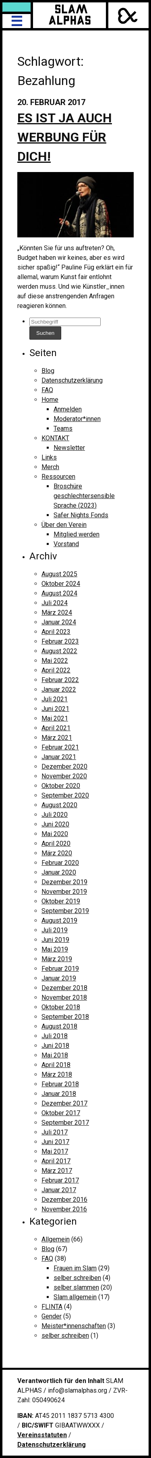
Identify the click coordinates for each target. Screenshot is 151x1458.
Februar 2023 (60, 641)
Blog (47, 371)
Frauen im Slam (75, 1268)
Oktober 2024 (60, 583)
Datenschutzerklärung (72, 380)
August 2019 (59, 920)
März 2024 (56, 612)
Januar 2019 (58, 978)
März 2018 (56, 1074)
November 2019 (64, 891)
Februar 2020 (60, 863)
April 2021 (55, 728)
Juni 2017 (55, 1142)
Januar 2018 (58, 1094)
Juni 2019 (55, 940)
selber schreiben (77, 1278)
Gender (51, 1316)
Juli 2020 (54, 814)
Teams (63, 428)
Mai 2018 (54, 1055)
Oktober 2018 (60, 1007)
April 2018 (55, 1065)
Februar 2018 (60, 1084)
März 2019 (56, 959)
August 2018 (59, 1026)
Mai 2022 (54, 660)
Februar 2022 (60, 680)
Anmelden (68, 409)
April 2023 (55, 632)
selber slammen (76, 1287)
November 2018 (64, 997)
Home (49, 399)
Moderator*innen (77, 419)
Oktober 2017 (60, 1113)
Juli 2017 (54, 1132)
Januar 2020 (58, 872)
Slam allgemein (75, 1297)
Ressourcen (58, 476)
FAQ (47, 390)
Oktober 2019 (60, 901)
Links (49, 457)
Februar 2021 (60, 747)
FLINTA (51, 1306)
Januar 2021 (58, 757)
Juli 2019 (54, 930)
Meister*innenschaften (73, 1326)
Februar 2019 (60, 968)
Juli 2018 (54, 1036)
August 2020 (59, 805)
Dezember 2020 (64, 766)
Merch (50, 467)
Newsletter (69, 448)
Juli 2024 (54, 603)
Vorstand (66, 544)
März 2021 (56, 737)
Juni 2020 (55, 824)
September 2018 (65, 1017)
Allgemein (55, 1239)
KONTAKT (55, 438)
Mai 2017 (54, 1151)
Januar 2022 (58, 689)
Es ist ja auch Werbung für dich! (64, 137)
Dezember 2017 (64, 1103)
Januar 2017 (58, 1190)
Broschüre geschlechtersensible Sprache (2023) (84, 495)
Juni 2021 (55, 709)
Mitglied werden (76, 534)
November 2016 (64, 1209)
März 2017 (56, 1170)
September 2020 (65, 795)
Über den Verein (64, 525)
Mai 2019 (54, 949)
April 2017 (55, 1161)
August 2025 (59, 574)
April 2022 (55, 670)
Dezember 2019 (64, 882)
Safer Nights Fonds (81, 515)
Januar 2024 (58, 622)
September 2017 (65, 1122)
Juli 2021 (54, 699)
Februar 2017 (60, 1180)
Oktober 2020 (60, 786)
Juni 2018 (55, 1045)
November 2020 (64, 776)
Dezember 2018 (64, 988)
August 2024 (59, 593)
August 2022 (59, 651)
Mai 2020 (54, 834)
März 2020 (56, 853)
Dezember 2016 (64, 1199)
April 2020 (55, 843)
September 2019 (65, 911)
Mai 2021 (54, 718)
